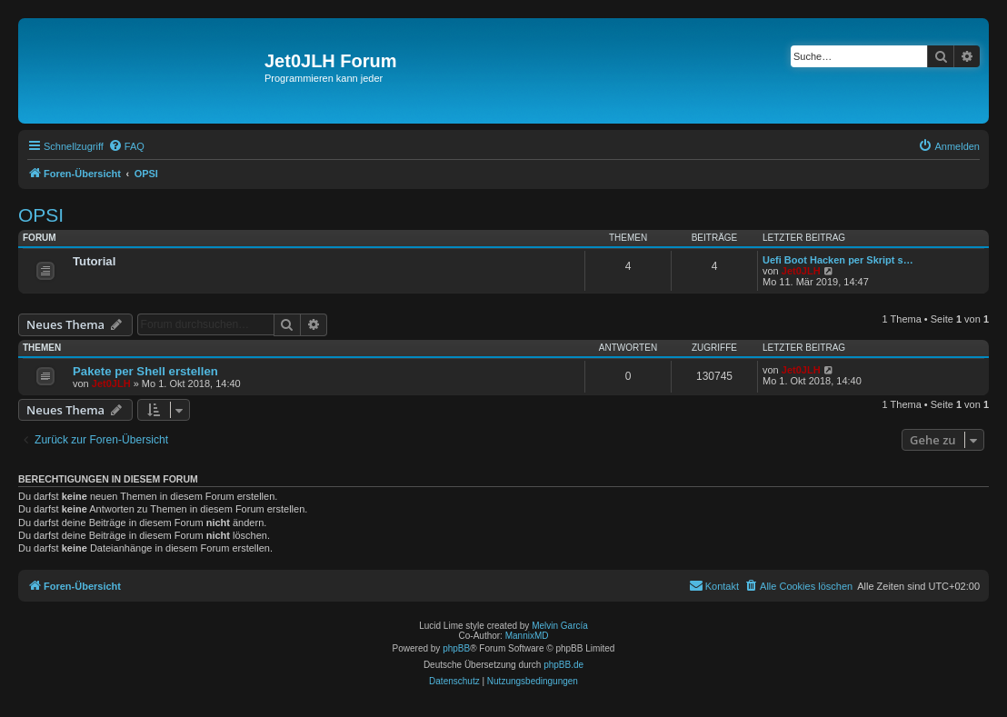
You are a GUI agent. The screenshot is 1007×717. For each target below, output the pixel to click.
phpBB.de (563, 665)
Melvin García (560, 626)
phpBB (456, 648)
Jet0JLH (801, 270)
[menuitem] (126, 146)
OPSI (41, 214)
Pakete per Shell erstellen (145, 371)
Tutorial (94, 261)
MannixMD (527, 636)
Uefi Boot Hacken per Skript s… (838, 259)
